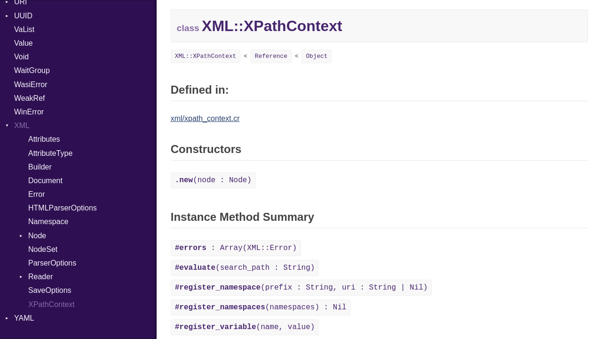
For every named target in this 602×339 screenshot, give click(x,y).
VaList (24, 29)
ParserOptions (52, 263)
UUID (23, 16)
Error (36, 194)
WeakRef (29, 98)
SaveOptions (49, 290)
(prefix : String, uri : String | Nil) (301, 287)
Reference (271, 56)
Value (23, 43)
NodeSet (42, 249)
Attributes (44, 139)
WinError (29, 112)
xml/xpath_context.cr (205, 118)
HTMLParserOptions (62, 208)
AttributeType (50, 153)
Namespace (48, 222)
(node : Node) (213, 180)
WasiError (31, 85)
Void (21, 57)
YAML (24, 318)
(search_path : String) (245, 268)
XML (22, 125)
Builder (40, 167)
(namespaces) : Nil (261, 307)
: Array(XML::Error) (236, 248)
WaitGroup (32, 70)
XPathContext (51, 304)
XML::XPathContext (206, 56)
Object (316, 56)
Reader (40, 277)
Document (45, 181)
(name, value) (245, 327)
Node (37, 236)
